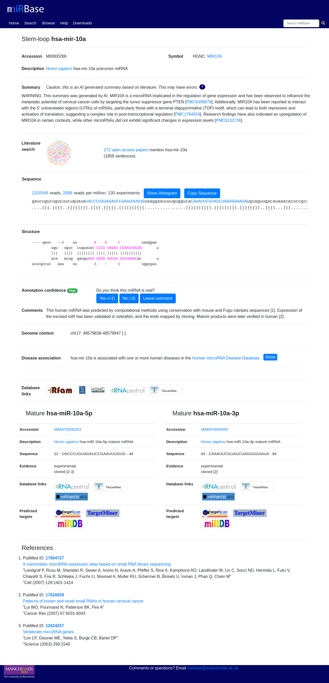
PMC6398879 (198, 102)
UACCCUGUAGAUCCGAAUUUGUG (115, 201)
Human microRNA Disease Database (226, 358)
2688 (68, 193)
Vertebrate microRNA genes (48, 632)
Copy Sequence (202, 193)
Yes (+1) (107, 298)
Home (15, 22)
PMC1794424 (187, 114)
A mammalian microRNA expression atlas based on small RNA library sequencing (97, 564)
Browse (48, 23)
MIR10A (214, 56)
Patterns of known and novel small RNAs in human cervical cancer (83, 601)
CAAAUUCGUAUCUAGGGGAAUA (219, 201)
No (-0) (129, 298)
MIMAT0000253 (67, 429)
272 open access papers (126, 150)
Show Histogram (162, 193)
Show (270, 357)
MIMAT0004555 (214, 429)
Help (64, 23)
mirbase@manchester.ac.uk (212, 668)
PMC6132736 (228, 120)
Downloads (82, 23)
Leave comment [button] (157, 298)
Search (30, 23)
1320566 (40, 193)
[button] (59, 153)
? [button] (202, 87)
